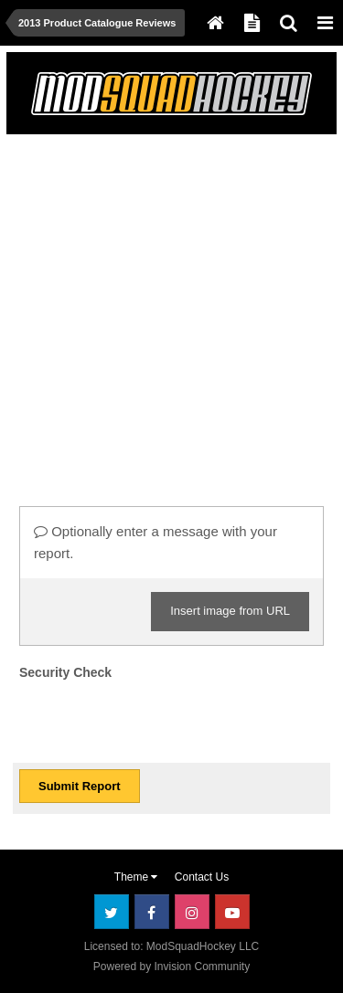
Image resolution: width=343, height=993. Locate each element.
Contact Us (202, 877)
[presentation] (158, 720)
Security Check (65, 672)
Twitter (111, 911)
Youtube (232, 911)
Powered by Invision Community (171, 966)
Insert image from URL (230, 611)
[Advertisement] (171, 312)
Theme (136, 877)
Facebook (151, 911)
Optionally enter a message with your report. (155, 542)
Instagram (192, 911)
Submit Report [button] (79, 786)
